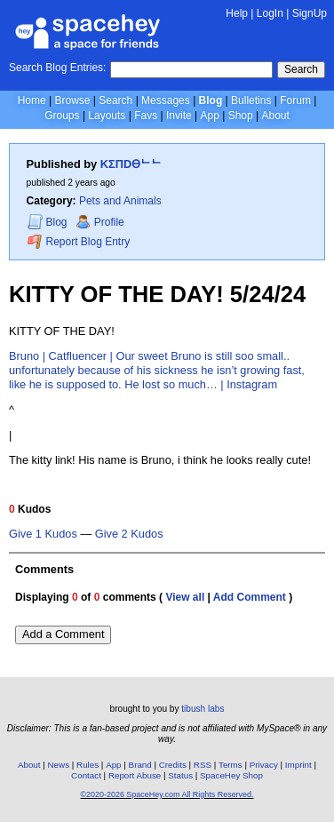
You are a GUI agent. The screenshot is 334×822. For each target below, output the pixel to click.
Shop (240, 115)
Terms (231, 765)
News (59, 765)
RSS (202, 765)
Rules (87, 765)
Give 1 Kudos (43, 534)
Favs (145, 115)
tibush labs (202, 709)
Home (32, 100)
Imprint (298, 765)
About (275, 115)
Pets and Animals (120, 201)
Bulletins (251, 100)
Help (237, 13)
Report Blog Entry (79, 241)
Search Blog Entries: (57, 67)
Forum (295, 100)
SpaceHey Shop (231, 775)
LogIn (270, 13)
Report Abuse (134, 775)
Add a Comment (63, 634)
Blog (211, 100)
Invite (179, 115)
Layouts (106, 115)
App (209, 115)
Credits (173, 765)
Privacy (264, 765)
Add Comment (249, 597)
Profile (100, 222)
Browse (72, 100)
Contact (86, 775)
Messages (165, 100)
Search (301, 69)
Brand (140, 765)
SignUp (309, 13)
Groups (61, 115)
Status (180, 775)
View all (184, 597)
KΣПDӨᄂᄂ (131, 164)
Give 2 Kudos (129, 534)
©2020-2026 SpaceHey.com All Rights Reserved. (166, 794)
